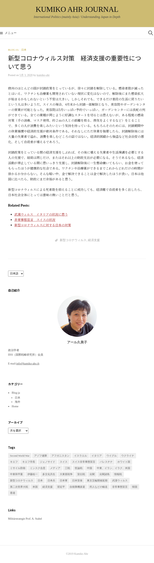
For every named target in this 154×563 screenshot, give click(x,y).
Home (15, 406)
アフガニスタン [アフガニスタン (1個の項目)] (60, 455)
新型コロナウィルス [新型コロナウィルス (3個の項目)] (21, 480)
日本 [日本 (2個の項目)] (40, 480)
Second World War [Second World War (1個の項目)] (20, 455)
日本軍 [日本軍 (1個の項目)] (63, 480)
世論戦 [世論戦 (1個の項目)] (78, 468)
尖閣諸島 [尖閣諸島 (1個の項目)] (104, 474)
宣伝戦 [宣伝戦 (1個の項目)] (81, 474)
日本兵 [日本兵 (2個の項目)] (51, 480)
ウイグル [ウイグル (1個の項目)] (111, 455)
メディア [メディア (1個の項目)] (55, 468)
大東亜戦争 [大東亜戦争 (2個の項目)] (66, 474)
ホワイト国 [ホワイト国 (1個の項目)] (123, 461)
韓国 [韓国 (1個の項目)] (134, 486)
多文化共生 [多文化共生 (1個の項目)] (48, 474)
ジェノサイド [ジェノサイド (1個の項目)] (47, 461)
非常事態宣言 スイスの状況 (34, 219)
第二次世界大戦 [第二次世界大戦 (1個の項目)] (19, 486)
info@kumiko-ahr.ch (27, 363)
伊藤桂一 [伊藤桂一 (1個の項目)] (32, 474)
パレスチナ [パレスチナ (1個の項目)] (106, 461)
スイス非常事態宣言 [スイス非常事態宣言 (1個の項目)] (83, 461)
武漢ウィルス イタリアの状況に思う (41, 214)
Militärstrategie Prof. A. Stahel (25, 518)
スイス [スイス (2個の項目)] (63, 461)
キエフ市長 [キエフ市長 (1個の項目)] (28, 461)
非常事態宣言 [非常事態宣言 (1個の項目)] (120, 486)
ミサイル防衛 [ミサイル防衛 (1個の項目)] (17, 468)
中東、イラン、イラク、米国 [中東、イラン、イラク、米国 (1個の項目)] (113, 468)
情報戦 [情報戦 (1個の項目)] (118, 474)
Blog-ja (13, 49)
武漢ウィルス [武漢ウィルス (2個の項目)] (120, 480)
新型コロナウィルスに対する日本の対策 (42, 225)
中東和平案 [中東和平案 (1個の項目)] (16, 474)
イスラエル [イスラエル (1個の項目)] (80, 455)
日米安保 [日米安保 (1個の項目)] (77, 480)
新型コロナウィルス (73, 240)
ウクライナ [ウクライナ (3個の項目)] (127, 455)
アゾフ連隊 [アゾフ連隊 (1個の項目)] (40, 455)
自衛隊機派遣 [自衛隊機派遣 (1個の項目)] (77, 486)
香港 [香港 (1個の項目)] (12, 492)
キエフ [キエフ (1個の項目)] (14, 461)
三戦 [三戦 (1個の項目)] (67, 468)
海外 (17, 401)
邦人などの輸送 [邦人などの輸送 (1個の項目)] (98, 486)
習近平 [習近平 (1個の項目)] (61, 486)
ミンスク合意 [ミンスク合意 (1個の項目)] (37, 468)
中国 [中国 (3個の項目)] (89, 468)
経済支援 (94, 240)
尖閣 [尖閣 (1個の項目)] (92, 474)
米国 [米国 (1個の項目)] (35, 486)
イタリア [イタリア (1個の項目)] (96, 455)
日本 (23, 49)
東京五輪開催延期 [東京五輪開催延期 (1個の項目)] (97, 480)
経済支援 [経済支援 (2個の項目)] (47, 486)
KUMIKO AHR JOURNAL (77, 9)
